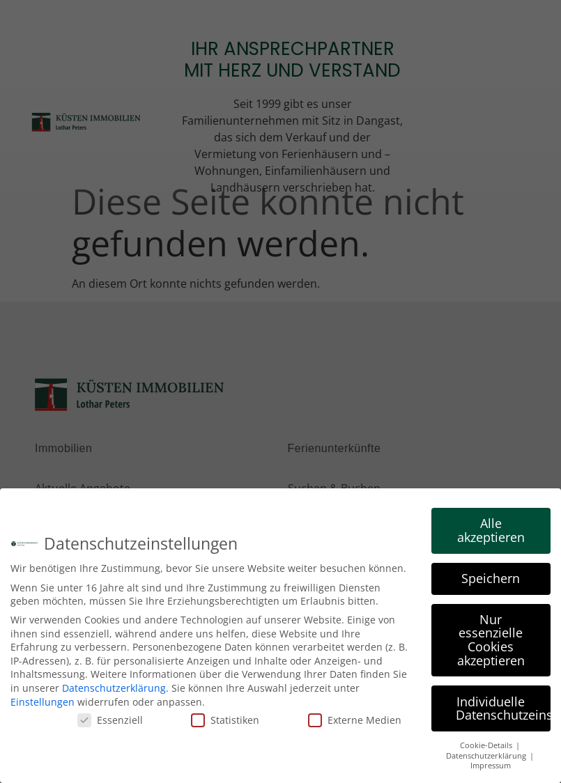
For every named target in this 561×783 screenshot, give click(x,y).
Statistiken (225, 718)
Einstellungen (42, 699)
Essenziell (110, 718)
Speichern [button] (490, 576)
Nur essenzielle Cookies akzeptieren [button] (491, 638)
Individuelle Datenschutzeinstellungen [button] (503, 706)
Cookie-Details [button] (487, 744)
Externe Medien (354, 718)
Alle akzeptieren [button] (491, 528)
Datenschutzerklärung (114, 686)
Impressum (490, 764)
